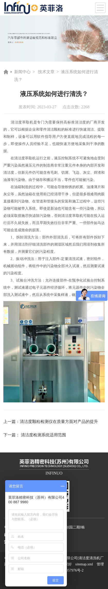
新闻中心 (22, 72)
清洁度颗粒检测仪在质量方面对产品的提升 (59, 421)
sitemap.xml (84, 564)
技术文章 (46, 72)
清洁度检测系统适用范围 (43, 435)
